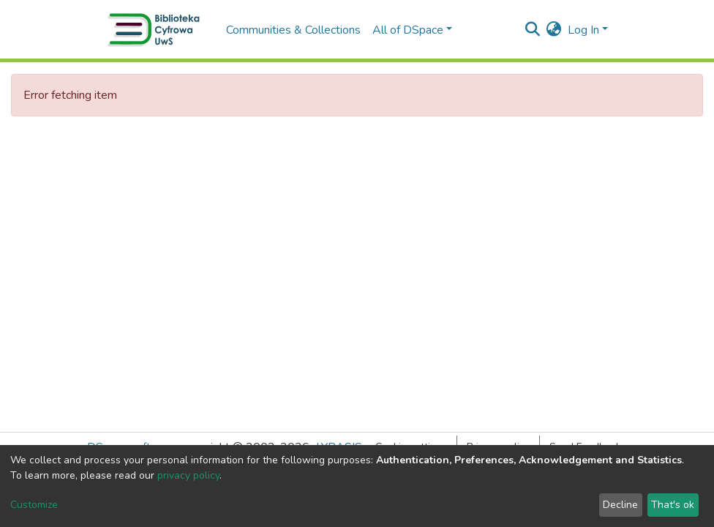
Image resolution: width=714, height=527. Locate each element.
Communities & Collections (293, 30)
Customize (34, 505)
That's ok (672, 505)
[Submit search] (533, 30)
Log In (583, 30)
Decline (620, 505)
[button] (554, 30)
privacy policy (188, 475)
